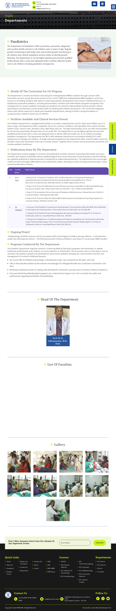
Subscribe (100, 543)
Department (24, 571)
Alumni (36, 565)
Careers (36, 568)
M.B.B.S (63, 561)
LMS (48, 565)
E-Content (100, 572)
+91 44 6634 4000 (42, 4)
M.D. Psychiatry (84, 567)
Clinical (99, 568)
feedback (112, 149)
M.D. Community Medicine (84, 575)
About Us (10, 565)
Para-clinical (101, 565)
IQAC (49, 561)
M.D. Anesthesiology (67, 576)
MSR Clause (51, 572)
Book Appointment (112, 131)
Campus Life (38, 561)
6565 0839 (52, 4)
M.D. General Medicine (65, 566)
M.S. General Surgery (83, 581)
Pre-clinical (101, 561)
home (9, 561)
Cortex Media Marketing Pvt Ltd (101, 608)
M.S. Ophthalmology (86, 571)
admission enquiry (112, 167)
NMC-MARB (51, 568)
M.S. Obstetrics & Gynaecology (66, 572)
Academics (10, 568)
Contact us (23, 567)
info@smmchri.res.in (43, 9)
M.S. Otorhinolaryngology (86, 563)
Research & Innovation (24, 563)
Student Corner (9, 573)
